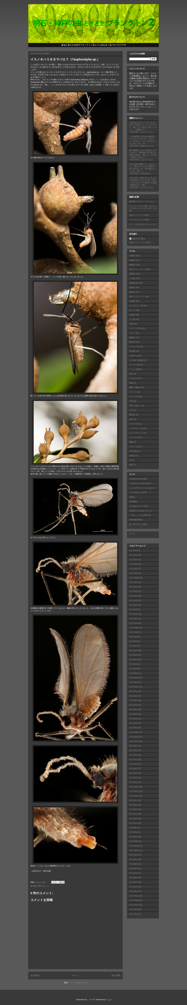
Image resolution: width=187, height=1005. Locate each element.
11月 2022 (133, 737)
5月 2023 (133, 709)
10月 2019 (133, 905)
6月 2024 (133, 650)
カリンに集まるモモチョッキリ (143, 224)
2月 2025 (133, 614)
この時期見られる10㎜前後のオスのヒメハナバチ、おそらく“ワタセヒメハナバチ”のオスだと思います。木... (142, 140)
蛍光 (131, 419)
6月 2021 (133, 814)
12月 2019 (133, 896)
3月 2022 (133, 773)
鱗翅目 (132, 274)
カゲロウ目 (134, 424)
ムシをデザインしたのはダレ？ (143, 488)
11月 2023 (133, 682)
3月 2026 (133, 555)
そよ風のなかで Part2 (138, 506)
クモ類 (132, 278)
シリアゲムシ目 (136, 428)
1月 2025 (133, 618)
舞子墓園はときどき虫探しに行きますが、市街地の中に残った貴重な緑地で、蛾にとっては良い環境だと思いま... (143, 153)
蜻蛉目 (132, 415)
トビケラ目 (134, 437)
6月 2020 (133, 868)
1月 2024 (133, 673)
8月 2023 (133, 696)
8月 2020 (133, 859)
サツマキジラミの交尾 (139, 220)
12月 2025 (133, 568)
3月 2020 (133, 882)
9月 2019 (133, 909)
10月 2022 (133, 741)
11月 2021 (133, 791)
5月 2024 (133, 655)
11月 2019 (133, 900)
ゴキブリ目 (134, 446)
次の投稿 (34, 975)
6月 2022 (133, 759)
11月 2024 (133, 628)
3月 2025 (133, 609)
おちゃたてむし (139, 238)
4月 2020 (133, 877)
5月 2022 (133, 764)
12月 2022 (133, 732)
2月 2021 (133, 832)
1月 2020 (133, 891)
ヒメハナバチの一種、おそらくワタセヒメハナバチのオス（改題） (143, 208)
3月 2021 (133, 828)
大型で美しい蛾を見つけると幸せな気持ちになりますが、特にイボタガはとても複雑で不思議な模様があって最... (143, 181)
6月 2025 (133, 596)
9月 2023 (133, 691)
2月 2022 (133, 778)
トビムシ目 (134, 346)
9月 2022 (133, 746)
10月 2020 (133, 850)
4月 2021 (133, 823)
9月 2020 (133, 855)
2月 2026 (133, 559)
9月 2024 (133, 637)
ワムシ (132, 333)
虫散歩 (132, 497)
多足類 (132, 351)
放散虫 (132, 455)
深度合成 (133, 283)
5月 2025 (133, 600)
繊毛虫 (132, 292)
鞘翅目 (132, 265)
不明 (131, 401)
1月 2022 (133, 782)
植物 (131, 383)
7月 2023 (133, 700)
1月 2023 (133, 728)
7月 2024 (133, 646)
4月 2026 (133, 550)
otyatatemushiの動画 (138, 479)
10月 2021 (133, 796)
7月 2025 (133, 591)
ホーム (75, 975)
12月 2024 (133, 623)
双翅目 (39, 886)
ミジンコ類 (134, 369)
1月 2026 (133, 564)
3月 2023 (133, 719)
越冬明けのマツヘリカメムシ (142, 201)
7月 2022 (133, 755)
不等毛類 (133, 451)
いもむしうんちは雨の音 (140, 515)
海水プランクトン (137, 296)
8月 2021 (133, 805)
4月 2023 (133, 714)
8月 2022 (133, 750)
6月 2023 (133, 705)
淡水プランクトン (137, 269)
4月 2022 (133, 768)
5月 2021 (133, 818)
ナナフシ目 (134, 396)
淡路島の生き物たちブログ (141, 511)
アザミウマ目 (135, 328)
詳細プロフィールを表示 (140, 242)
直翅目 (132, 315)
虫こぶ (46, 886)
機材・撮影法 (135, 387)
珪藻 (131, 324)
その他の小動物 (136, 360)
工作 (131, 410)
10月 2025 (133, 578)
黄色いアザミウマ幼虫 (139, 215)
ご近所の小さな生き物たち (141, 483)
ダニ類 (132, 319)
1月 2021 (133, 837)
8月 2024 (133, 641)
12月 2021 (133, 787)
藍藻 (131, 465)
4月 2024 (133, 659)
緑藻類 (132, 301)
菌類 (131, 442)
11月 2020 (133, 846)
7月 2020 (133, 864)
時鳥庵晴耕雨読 (136, 520)
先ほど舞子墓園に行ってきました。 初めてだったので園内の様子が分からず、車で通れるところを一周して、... (143, 167)
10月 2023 (133, 687)
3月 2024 (133, 664)
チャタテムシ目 (136, 306)
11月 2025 (133, 573)
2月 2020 (133, 887)
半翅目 (132, 256)
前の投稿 (115, 975)
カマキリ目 (134, 378)
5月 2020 (133, 873)
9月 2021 (133, 800)
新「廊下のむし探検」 (139, 524)
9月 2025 (133, 582)
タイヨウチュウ (136, 433)
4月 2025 (133, 605)
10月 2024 (133, 632)
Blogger (109, 999)
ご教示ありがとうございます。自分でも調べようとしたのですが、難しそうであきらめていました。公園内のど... (143, 126)
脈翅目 (132, 337)
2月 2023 (133, 723)
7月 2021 (133, 809)
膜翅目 (132, 260)
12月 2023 (133, 678)
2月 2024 (133, 669)
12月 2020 (133, 841)
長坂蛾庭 (133, 501)
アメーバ (133, 392)
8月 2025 (133, 587)
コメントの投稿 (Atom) (77, 983)
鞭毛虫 (132, 342)
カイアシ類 (134, 365)
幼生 (131, 374)
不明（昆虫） (135, 406)
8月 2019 (133, 914)
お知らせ (133, 356)
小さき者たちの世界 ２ (140, 492)
